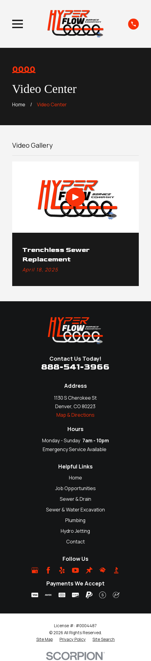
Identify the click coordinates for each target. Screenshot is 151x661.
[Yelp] (62, 570)
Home (75, 477)
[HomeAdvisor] (102, 570)
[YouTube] (75, 570)
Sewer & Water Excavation (75, 509)
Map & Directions (75, 415)
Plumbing (75, 520)
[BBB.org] (116, 570)
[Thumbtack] (89, 570)
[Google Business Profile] (34, 570)
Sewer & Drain (75, 499)
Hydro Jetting (75, 531)
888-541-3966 (75, 367)
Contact (75, 541)
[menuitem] (44, 639)
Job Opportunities (75, 488)
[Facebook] (48, 570)
